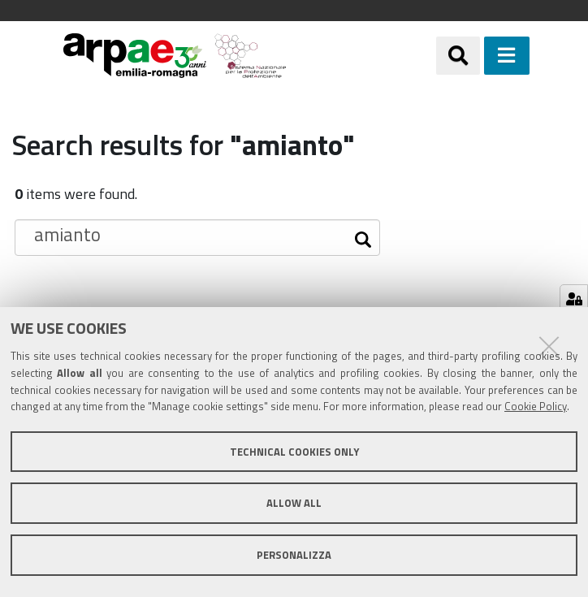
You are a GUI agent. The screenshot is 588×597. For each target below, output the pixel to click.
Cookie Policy (535, 406)
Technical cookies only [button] (294, 451)
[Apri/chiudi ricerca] (458, 55)
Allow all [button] (294, 503)
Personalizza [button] (294, 555)
